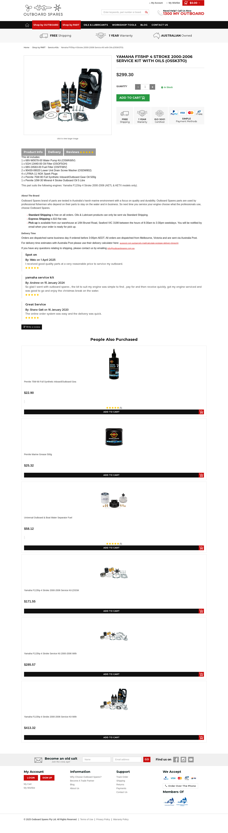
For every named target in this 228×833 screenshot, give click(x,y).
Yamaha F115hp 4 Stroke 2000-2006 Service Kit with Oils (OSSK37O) (96, 47)
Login (31, 779)
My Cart (28, 786)
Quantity (121, 86)
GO (147, 761)
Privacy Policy (103, 821)
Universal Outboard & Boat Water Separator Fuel (48, 518)
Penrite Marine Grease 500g (38, 454)
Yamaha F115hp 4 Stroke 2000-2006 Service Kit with (50, 718)
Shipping (120, 782)
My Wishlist (174, 3)
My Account (157, 3)
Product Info (33, 152)
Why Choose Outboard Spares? (85, 779)
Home (27, 47)
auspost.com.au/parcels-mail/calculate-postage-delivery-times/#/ (149, 243)
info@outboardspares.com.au (120, 248)
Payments (121, 790)
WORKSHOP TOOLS (124, 24)
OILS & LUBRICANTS (96, 24)
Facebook (176, 761)
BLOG (143, 24)
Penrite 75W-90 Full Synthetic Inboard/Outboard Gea (50, 381)
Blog (72, 786)
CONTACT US (160, 24)
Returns (120, 786)
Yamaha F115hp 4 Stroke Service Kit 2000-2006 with (50, 655)
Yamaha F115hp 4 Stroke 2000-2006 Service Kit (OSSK (51, 591)
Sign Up (47, 779)
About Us (74, 790)
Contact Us (121, 794)
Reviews (79, 152)
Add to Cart (131, 97)
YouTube (191, 761)
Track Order (122, 779)
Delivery (54, 152)
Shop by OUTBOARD (45, 24)
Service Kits (54, 47)
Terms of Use (86, 821)
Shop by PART (71, 24)
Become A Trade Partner (82, 782)
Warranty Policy (121, 821)
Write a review (31, 327)
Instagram (183, 761)
